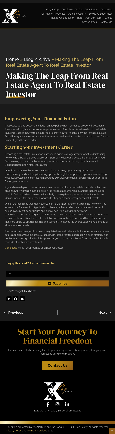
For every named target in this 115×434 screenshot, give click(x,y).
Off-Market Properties (53, 13)
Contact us (11, 247)
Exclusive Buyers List (100, 13)
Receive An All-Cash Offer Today (80, 9)
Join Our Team (94, 17)
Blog (80, 17)
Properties (106, 9)
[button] (9, 298)
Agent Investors (77, 13)
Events (108, 17)
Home (12, 59)
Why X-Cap (52, 9)
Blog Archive (37, 59)
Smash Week (89, 22)
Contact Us (106, 22)
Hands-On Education (62, 17)
